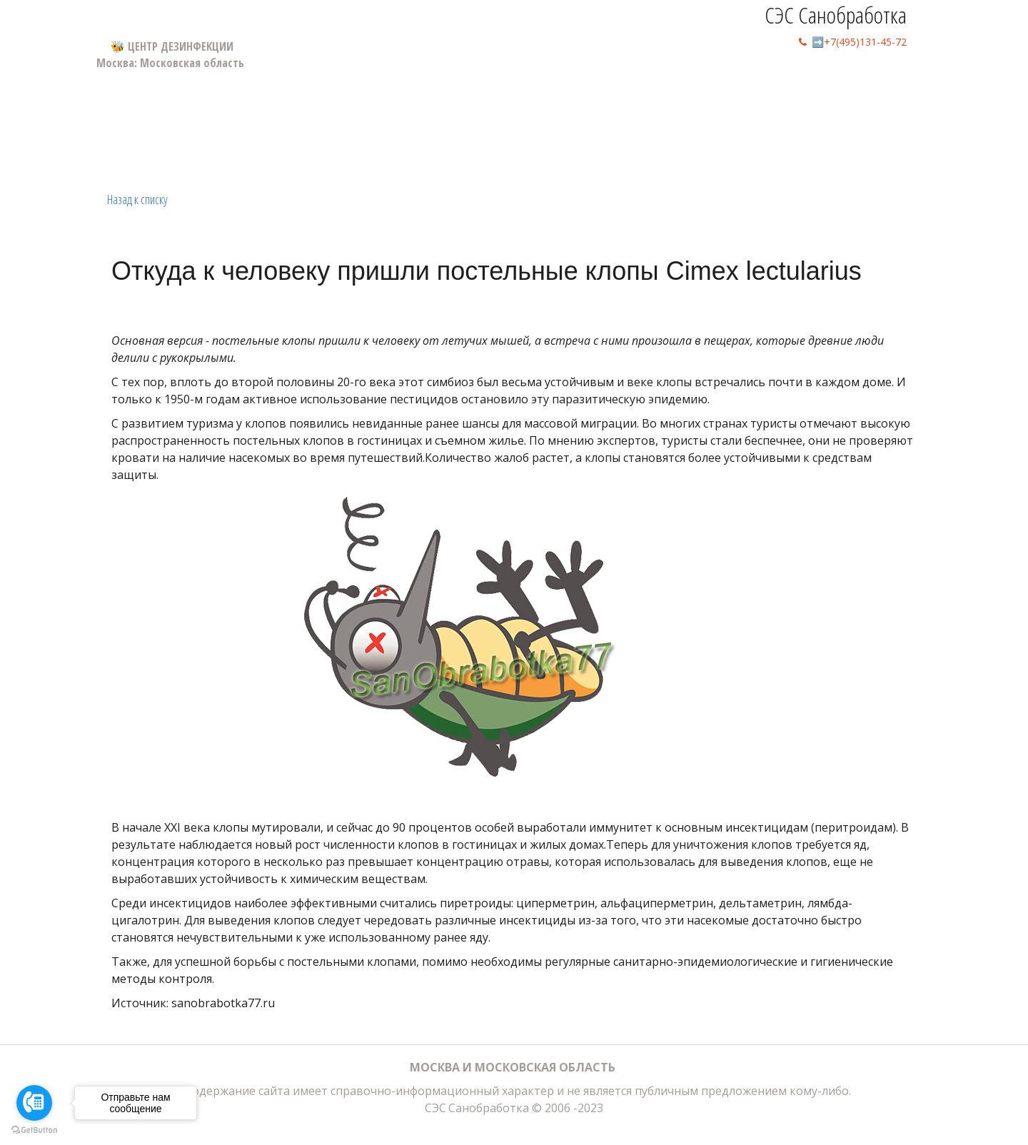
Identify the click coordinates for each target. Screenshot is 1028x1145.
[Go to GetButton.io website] (34, 1130)
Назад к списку (137, 199)
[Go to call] (34, 1103)
